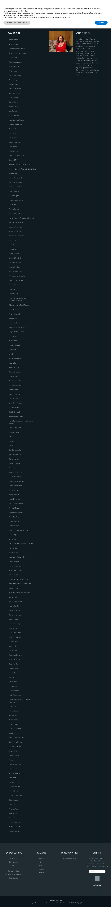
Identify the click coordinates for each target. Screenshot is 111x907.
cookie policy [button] (23, 889)
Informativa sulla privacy (14, 874)
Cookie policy (14, 878)
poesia (41, 872)
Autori (14, 865)
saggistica (41, 858)
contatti (97, 853)
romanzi (41, 865)
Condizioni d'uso (14, 871)
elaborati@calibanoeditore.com (97, 866)
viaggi (42, 862)
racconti (42, 869)
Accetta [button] (101, 901)
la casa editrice (14, 853)
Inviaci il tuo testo (69, 858)
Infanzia (41, 876)
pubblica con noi (69, 853)
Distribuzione (13, 862)
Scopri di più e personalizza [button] (17, 901)
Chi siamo (13, 858)
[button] (106, 883)
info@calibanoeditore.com (97, 861)
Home (51, 27)
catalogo (41, 853)
